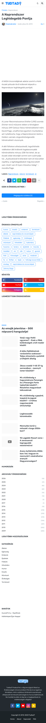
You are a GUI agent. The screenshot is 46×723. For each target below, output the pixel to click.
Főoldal (4, 10)
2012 (23, 521)
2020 (23, 500)
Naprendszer (13, 10)
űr (36, 174)
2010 (23, 527)
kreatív (14, 230)
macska (36, 247)
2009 (23, 531)
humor (5, 230)
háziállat (6, 251)
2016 (23, 506)
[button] (2, 3)
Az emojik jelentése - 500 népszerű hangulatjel (17, 330)
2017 (23, 503)
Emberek (5, 555)
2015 (23, 510)
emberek (24, 230)
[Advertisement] (23, 54)
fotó (4, 256)
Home (12, 719)
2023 (23, 489)
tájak (19, 260)
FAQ (34, 719)
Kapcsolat (27, 719)
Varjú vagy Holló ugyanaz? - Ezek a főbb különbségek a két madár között (32, 341)
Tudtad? (32, 715)
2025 (23, 482)
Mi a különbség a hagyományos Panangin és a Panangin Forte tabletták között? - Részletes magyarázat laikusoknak (31, 383)
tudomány (30, 243)
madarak (33, 256)
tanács (16, 247)
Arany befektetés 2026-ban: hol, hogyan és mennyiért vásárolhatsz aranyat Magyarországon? (31, 456)
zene (24, 256)
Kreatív (4, 572)
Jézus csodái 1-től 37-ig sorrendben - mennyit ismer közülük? (31, 368)
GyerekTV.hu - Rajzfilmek (11, 613)
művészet (7, 243)
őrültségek (28, 238)
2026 (23, 479)
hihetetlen (18, 243)
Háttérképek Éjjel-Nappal (11, 616)
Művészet (5, 575)
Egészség (5, 552)
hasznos (6, 247)
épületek (26, 247)
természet (30, 174)
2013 (23, 517)
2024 (23, 486)
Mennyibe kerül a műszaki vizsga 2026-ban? (30, 428)
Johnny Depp (8, 269)
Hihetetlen (5, 565)
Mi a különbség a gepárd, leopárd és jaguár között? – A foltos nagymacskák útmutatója (32, 400)
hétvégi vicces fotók (33, 260)
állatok (5, 234)
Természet (5, 582)
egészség (16, 238)
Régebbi (40, 201)
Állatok (4, 548)
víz (15, 251)
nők (21, 251)
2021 (23, 496)
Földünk (6, 238)
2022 (23, 493)
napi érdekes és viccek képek (22, 234)
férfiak (11, 260)
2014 (23, 513)
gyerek (37, 251)
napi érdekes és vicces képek (23, 264)
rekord (22, 174)
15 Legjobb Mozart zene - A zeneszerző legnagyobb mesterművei (32, 442)
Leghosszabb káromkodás (26, 415)
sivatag (6, 264)
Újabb (5, 201)
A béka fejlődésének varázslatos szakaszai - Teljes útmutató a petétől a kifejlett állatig (32, 355)
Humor (4, 569)
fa (4, 260)
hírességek (14, 256)
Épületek (5, 558)
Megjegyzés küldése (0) (23, 195)
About (19, 719)
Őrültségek (6, 579)
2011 (23, 524)
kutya (29, 251)
